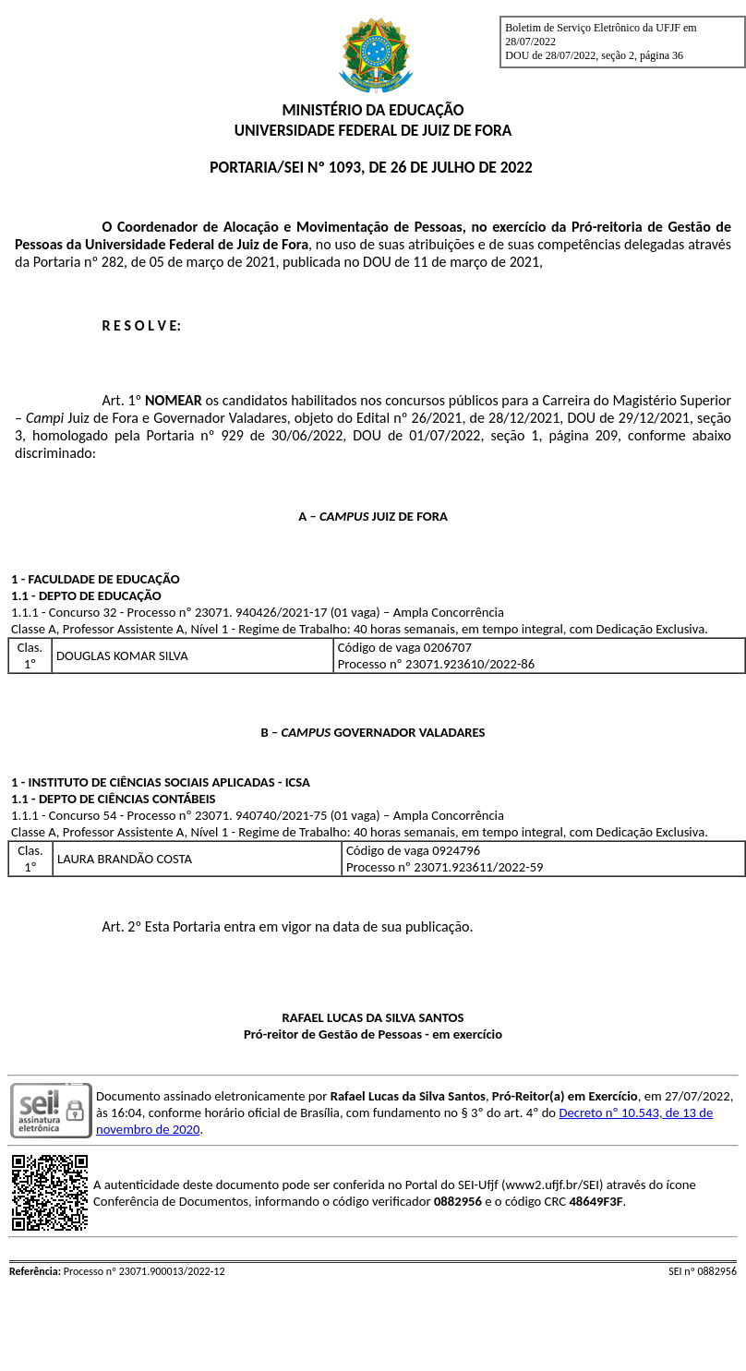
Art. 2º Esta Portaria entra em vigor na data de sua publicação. (287, 926)
